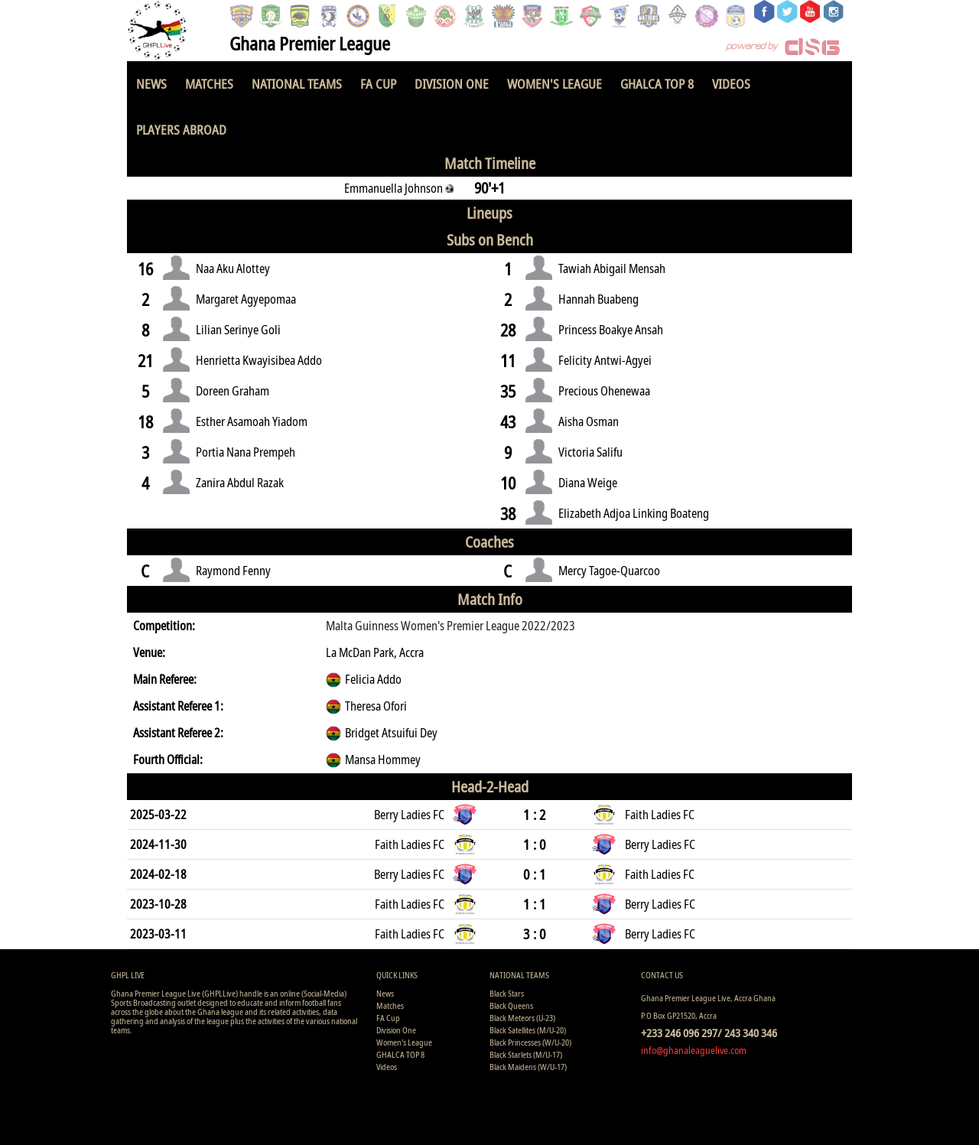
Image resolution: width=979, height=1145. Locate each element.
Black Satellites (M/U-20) (528, 1030)
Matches (209, 84)
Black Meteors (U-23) (522, 1017)
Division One (452, 84)
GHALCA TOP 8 (657, 84)
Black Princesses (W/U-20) (530, 1042)
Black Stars (507, 993)
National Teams (297, 84)
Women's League (554, 84)
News (151, 84)
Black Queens (511, 1005)
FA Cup (378, 84)
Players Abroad (181, 129)
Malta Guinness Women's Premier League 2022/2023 (450, 625)
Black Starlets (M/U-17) (526, 1054)
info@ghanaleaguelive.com (693, 1050)
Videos (731, 84)
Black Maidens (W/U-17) (528, 1066)
